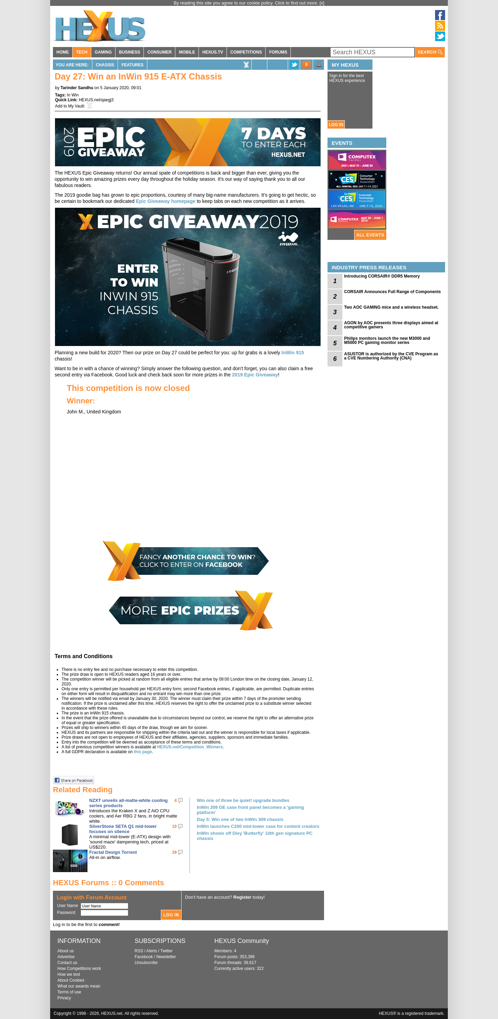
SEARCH (430, 52)
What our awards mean (78, 986)
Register (242, 897)
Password (66, 912)
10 (174, 826)
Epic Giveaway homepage (165, 201)
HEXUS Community (241, 940)
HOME (62, 52)
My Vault (76, 106)
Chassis (105, 65)
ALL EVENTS (370, 235)
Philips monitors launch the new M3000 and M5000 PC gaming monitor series (387, 340)
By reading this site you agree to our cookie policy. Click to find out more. (247, 3)
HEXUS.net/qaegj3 (96, 99)
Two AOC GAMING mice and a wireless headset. (391, 307)
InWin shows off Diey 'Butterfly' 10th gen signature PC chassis (255, 836)
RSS (139, 950)
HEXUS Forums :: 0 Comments (108, 882)
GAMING (103, 52)
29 (174, 852)
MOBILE (187, 52)
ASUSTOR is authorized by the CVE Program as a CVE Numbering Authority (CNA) (391, 356)
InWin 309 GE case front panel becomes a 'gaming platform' (250, 810)
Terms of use (69, 992)
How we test (68, 974)
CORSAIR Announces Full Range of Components (392, 292)
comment (109, 924)
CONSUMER (159, 52)
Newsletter (166, 956)
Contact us (67, 962)
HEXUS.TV (212, 52)
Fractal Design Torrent (113, 852)
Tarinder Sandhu (77, 87)
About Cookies (70, 980)
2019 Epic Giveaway (255, 374)
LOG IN (336, 124)
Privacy (64, 997)
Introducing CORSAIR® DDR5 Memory (382, 276)
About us (65, 950)
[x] (322, 3)
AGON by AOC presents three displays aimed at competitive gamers (391, 325)
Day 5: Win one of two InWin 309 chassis (240, 819)
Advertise (66, 956)
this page (143, 751)
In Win (73, 95)
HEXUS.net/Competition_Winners (190, 747)
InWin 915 (293, 352)
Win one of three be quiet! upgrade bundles (243, 800)
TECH (81, 52)
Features (132, 65)
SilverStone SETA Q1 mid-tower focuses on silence (123, 829)
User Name (67, 905)
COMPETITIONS (246, 52)
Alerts (151, 950)
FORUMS (278, 52)
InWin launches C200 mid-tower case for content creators (258, 826)
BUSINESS (129, 52)
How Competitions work (79, 968)
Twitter (166, 950)
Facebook (144, 956)
